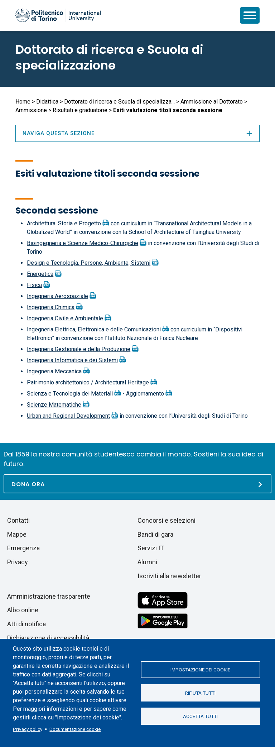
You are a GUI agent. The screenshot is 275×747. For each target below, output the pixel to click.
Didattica (47, 101)
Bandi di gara (155, 534)
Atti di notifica (26, 624)
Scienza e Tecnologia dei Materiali (70, 393)
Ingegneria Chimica (50, 307)
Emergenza (23, 548)
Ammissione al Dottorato (211, 101)
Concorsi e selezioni (167, 520)
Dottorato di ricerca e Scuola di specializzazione (109, 57)
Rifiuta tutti (200, 693)
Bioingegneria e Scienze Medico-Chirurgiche (82, 243)
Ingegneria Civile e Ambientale (65, 318)
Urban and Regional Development (68, 415)
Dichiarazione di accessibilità (48, 638)
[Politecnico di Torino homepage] (58, 15)
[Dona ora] (137, 483)
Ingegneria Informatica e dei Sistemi (72, 360)
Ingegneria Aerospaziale (57, 296)
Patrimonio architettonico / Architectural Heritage (88, 382)
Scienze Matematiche (54, 404)
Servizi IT (151, 548)
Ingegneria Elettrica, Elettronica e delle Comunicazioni (94, 329)
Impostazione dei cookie (200, 669)
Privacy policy (27, 729)
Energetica (40, 273)
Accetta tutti (200, 716)
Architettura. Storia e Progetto (64, 223)
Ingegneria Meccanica (54, 371)
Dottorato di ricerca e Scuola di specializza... (119, 101)
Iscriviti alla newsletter (169, 576)
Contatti (18, 520)
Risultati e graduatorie (80, 110)
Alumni (147, 562)
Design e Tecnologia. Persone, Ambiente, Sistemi (88, 262)
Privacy (17, 562)
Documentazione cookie (75, 729)
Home (22, 101)
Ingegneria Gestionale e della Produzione (78, 349)
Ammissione (31, 110)
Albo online (22, 610)
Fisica (34, 285)
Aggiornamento (145, 393)
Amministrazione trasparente (48, 596)
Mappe (16, 534)
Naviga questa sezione (137, 133)
